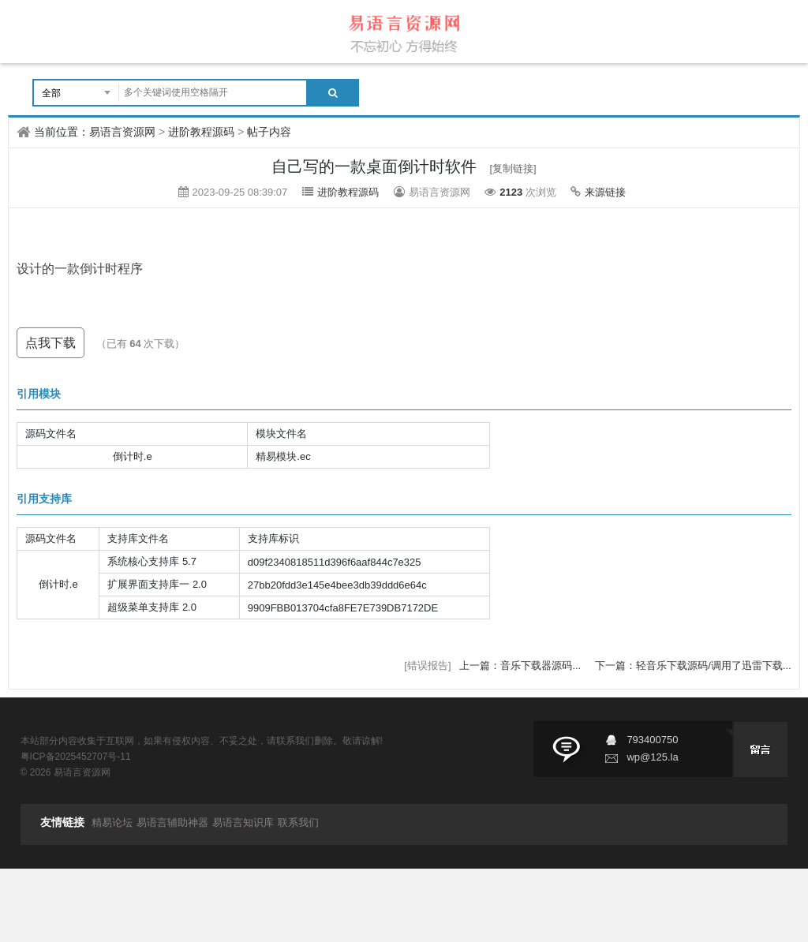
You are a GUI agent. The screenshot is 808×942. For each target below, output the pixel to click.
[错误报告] (427, 665)
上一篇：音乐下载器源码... (521, 665)
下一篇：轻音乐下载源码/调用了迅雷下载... (693, 665)
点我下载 (50, 343)
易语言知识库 (243, 822)
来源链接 (605, 192)
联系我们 (298, 822)
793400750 (652, 740)
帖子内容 (269, 131)
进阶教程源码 (201, 131)
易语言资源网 (122, 131)
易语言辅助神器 (172, 822)
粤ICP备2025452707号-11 (76, 756)
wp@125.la (652, 757)
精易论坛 (112, 822)
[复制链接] (513, 168)
